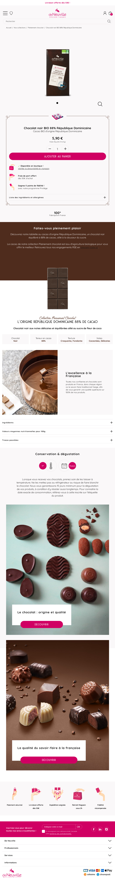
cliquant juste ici (89, 248)
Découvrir (41, 625)
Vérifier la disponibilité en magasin (33, 169)
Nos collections (20, 28)
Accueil (8, 28)
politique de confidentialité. (61, 834)
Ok (78, 827)
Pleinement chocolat (36, 28)
